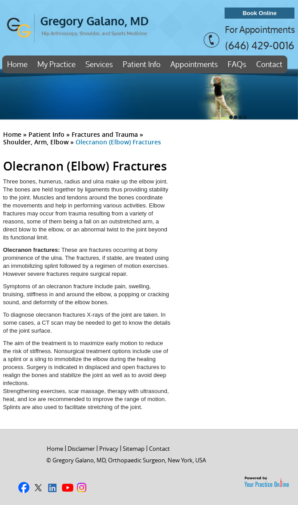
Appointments (194, 64)
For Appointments (260, 30)
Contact (269, 64)
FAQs (237, 64)
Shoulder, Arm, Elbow (35, 142)
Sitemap (134, 449)
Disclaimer (81, 449)
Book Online (259, 13)
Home (17, 64)
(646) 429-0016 (259, 45)
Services (99, 64)
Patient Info (142, 64)
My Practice (56, 64)
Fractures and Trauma (105, 134)
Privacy (108, 449)
